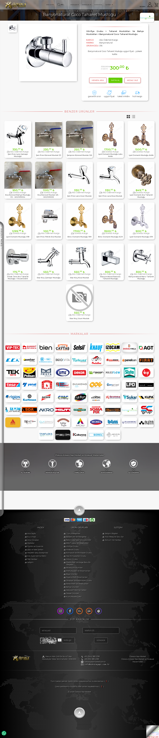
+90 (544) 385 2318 (92, 657)
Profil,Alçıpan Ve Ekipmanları (78, 571)
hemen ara (98, 80)
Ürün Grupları (33, 540)
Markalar (30, 543)
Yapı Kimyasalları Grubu (76, 556)
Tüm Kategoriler (73, 533)
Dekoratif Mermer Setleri (76, 590)
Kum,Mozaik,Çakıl (73, 597)
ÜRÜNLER (74, 4)
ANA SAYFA (50, 4)
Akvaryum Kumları (74, 568)
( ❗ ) (106, 681)
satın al (115, 80)
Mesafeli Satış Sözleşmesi (37, 553)
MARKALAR (86, 4)
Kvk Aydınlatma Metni (36, 556)
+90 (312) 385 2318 (91, 659)
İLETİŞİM (109, 4)
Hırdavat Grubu (72, 550)
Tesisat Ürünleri (72, 593)
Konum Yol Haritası (113, 540)
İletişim (30, 562)
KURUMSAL (98, 4)
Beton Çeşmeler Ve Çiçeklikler (78, 540)
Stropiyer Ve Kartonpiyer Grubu (79, 580)
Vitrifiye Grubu (72, 546)
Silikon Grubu (72, 559)
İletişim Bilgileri (111, 533)
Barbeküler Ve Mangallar (76, 537)
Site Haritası (32, 559)
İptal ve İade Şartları (35, 550)
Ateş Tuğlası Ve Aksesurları (77, 543)
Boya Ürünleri (72, 574)
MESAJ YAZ (132, 80)
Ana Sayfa (31, 533)
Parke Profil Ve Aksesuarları (77, 584)
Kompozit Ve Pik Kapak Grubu (79, 553)
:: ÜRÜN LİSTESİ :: (1, 237)
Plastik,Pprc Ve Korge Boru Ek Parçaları (78, 563)
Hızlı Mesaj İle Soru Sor (114, 537)
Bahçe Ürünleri (72, 587)
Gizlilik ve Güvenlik (35, 546)
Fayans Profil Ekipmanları (77, 577)
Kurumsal (31, 537)
